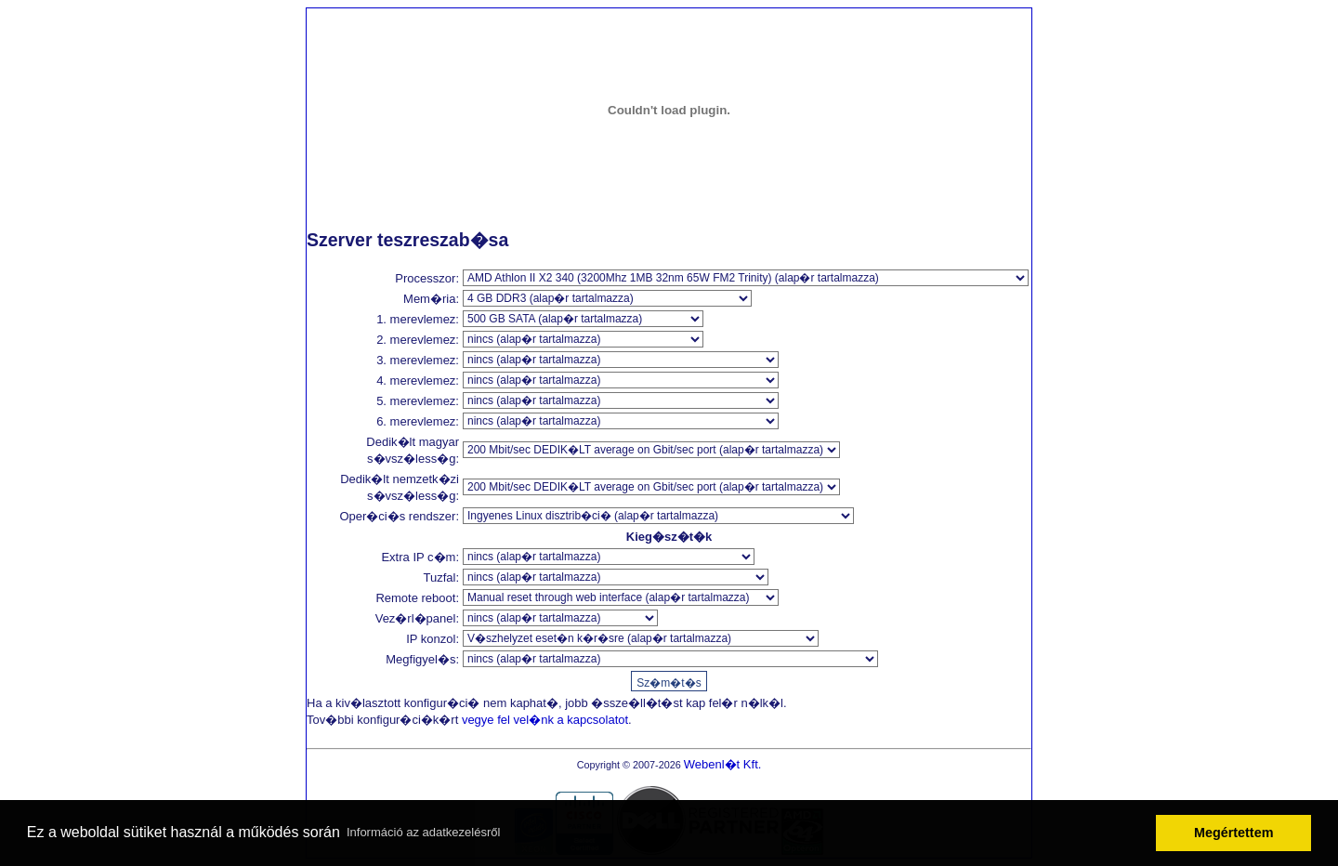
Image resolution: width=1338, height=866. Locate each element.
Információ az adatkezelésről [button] (423, 832)
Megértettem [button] (1234, 832)
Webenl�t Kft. (723, 764)
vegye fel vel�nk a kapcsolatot (545, 720)
